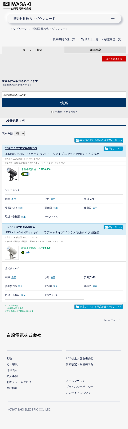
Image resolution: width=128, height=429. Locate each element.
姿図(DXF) (89, 198)
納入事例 (12, 375)
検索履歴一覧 (112, 39)
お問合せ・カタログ (19, 381)
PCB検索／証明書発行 (80, 358)
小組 (47, 198)
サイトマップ (117, 6)
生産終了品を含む (66, 111)
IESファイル (51, 216)
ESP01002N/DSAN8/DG (20, 148)
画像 (7, 198)
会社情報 (12, 387)
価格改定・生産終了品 (80, 364)
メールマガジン (75, 380)
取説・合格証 (12, 216)
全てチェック (12, 189)
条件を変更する (114, 58)
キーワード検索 (32, 49)
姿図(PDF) (11, 207)
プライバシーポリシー (80, 386)
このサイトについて (78, 392)
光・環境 (12, 364)
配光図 (48, 207)
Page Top (110, 320)
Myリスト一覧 (89, 39)
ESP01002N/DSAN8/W (19, 226)
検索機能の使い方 (64, 39)
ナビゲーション (61, 18)
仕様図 (87, 207)
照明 (9, 358)
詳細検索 (95, 49)
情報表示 (12, 370)
